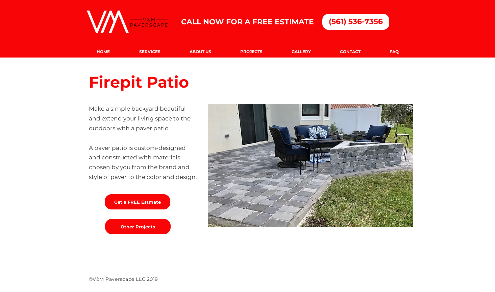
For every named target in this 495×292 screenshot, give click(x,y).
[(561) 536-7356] (356, 21)
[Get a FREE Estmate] (137, 201)
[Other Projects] (138, 226)
